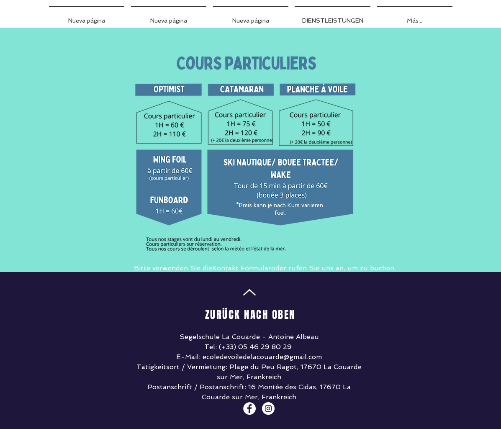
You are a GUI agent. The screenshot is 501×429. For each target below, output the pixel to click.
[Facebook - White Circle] (249, 408)
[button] (333, 16)
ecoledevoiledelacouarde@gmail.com (262, 357)
